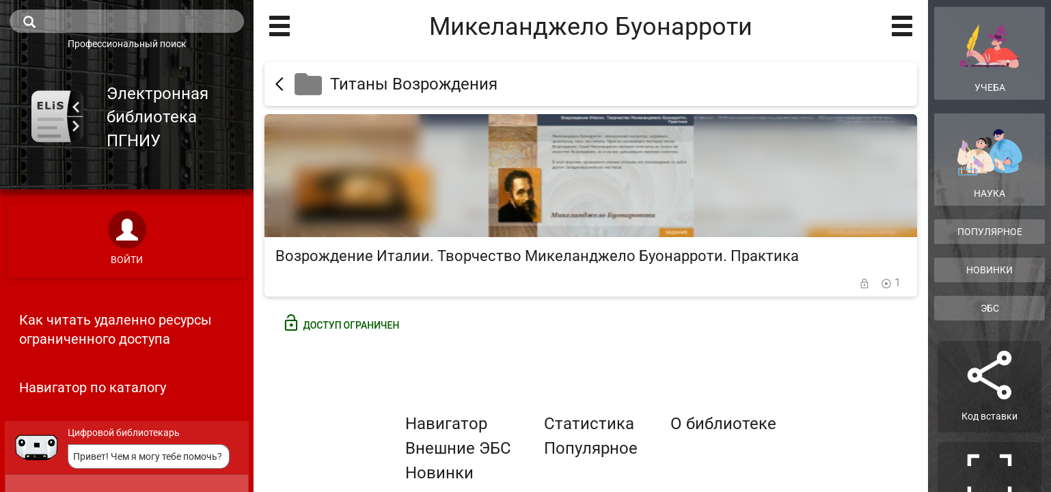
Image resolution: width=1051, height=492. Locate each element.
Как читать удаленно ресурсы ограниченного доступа (115, 330)
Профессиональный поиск (127, 43)
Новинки (439, 472)
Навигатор (446, 423)
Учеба (989, 52)
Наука (989, 163)
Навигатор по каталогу (92, 387)
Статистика (589, 423)
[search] (127, 21)
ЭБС (990, 308)
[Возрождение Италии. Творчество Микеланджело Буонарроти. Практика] (590, 205)
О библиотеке (723, 423)
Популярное (591, 448)
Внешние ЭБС (458, 448)
